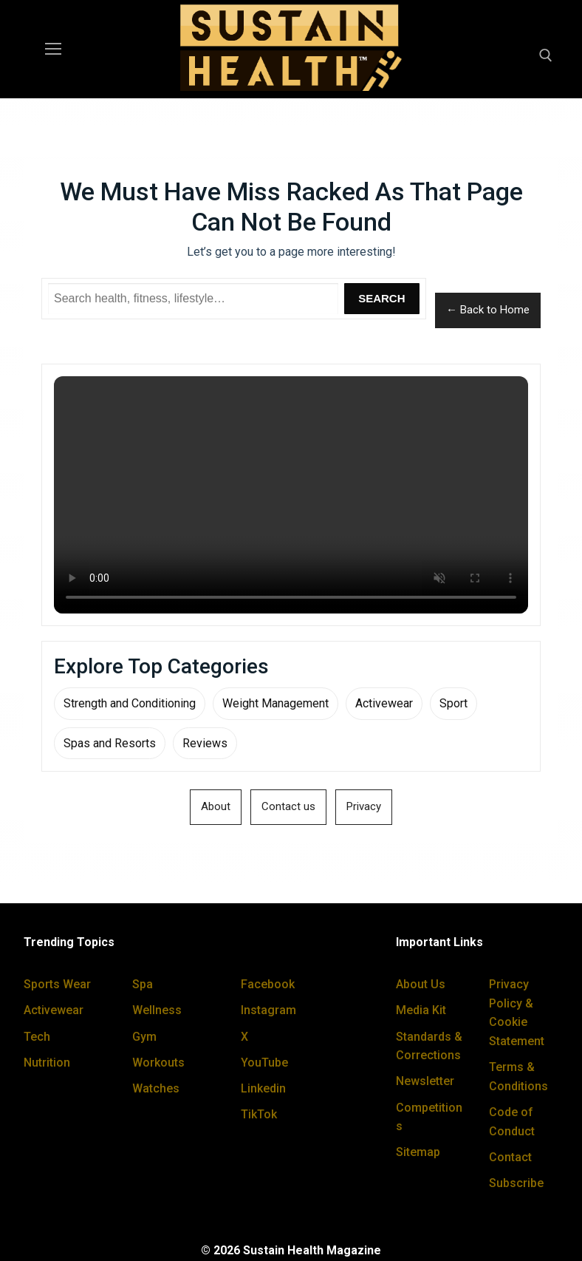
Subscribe (516, 1183)
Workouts (158, 1063)
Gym (144, 1037)
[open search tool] (545, 55)
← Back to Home (488, 309)
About (215, 806)
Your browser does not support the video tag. (291, 494)
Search (381, 298)
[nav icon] (53, 49)
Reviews (204, 743)
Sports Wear (57, 984)
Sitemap (418, 1152)
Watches (155, 1088)
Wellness (157, 1010)
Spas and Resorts (110, 743)
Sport (453, 703)
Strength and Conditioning (130, 703)
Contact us (288, 806)
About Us (420, 984)
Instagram (268, 1010)
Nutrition (47, 1063)
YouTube (264, 1063)
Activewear (384, 703)
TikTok (259, 1114)
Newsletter (425, 1081)
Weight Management (275, 703)
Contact (510, 1157)
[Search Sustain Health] (193, 298)
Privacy (363, 806)
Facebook (268, 984)
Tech (37, 1037)
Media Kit (421, 1010)
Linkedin (263, 1088)
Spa (142, 984)
